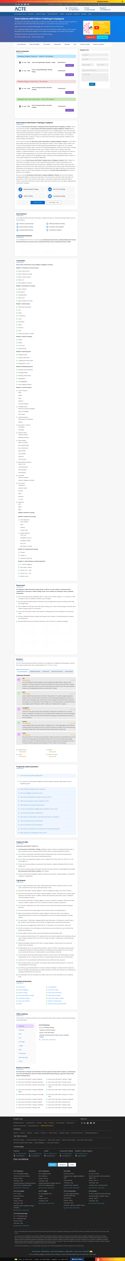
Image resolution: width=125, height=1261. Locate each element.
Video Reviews (53, 665)
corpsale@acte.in (65, 1156)
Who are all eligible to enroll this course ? (31, 793)
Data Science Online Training (84, 1140)
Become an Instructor (76, 1133)
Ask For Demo (77, 1259)
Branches (84, 14)
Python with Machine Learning (26, 995)
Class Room (91, 37)
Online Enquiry (73, 8)
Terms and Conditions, (57, 1251)
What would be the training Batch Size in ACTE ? (33, 833)
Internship (51, 1123)
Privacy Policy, (36, 1251)
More (89, 14)
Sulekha (50, 749)
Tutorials (39, 1123)
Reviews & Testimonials (19, 1125)
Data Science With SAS (24, 1001)
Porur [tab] (20, 1038)
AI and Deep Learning (23, 998)
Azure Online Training (52, 1142)
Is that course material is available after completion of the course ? (39, 809)
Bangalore (103, 8)
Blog (45, 1123)
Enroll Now (37, 202)
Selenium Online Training (68, 1140)
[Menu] (1, 13)
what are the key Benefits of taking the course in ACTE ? (36, 797)
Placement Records (102, 1)
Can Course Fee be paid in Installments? (31, 775)
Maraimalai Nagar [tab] (23, 1057)
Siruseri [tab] (20, 1061)
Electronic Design (22, 992)
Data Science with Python (54, 992)
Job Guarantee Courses (20, 14)
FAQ (75, 44)
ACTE (47, 665)
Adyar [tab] (20, 1049)
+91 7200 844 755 (35, 1153)
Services (22, 1133)
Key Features (21, 44)
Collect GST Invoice (47, 1126)
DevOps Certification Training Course (35, 1140)
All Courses (31, 14)
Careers (36, 1133)
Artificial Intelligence (23, 990)
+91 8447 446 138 (81, 1153)
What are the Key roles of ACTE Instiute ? (31, 821)
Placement (57, 44)
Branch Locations (98, 44)
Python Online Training (54, 1140)
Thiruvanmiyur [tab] (22, 1053)
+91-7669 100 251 (50, 1153)
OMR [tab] (20, 1034)
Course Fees (69, 65)
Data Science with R (53, 990)
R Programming (52, 987)
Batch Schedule (34, 44)
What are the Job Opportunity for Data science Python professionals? (39, 829)
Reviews (62, 14)
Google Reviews (22, 749)
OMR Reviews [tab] (45, 671)
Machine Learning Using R (55, 1001)
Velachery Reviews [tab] (22, 671)
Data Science (21, 987)
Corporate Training (40, 14)
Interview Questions (18, 1123)
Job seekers (69, 14)
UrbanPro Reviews (53, 754)
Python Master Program (54, 995)
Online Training (102, 37)
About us (15, 1133)
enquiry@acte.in (49, 1156)
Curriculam (46, 44)
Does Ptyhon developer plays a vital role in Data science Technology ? (39, 817)
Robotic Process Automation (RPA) (57, 1003)
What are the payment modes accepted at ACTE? (34, 801)
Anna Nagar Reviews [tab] (57, 671)
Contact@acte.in (19, 1156)
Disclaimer (86, 1251)
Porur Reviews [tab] (69, 671)
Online (72, 1164)
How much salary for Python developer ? (31, 825)
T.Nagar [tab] (21, 1045)
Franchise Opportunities (91, 1133)
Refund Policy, (45, 1251)
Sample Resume (30, 1123)
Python (20, 1003)
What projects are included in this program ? (32, 805)
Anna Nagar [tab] (22, 1041)
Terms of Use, (78, 1251)
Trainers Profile (84, 44)
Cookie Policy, (69, 1251)
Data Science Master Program (56, 998)
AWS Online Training (18, 1140)
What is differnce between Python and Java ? (33, 789)
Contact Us (43, 1133)
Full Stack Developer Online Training (22, 1142)
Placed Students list (52, 14)
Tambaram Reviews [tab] (35, 671)
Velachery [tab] (21, 1026)
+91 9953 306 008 (20, 1153)
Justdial (20, 754)
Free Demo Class (54, 202)
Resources (76, 14)
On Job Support (60, 1123)
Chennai (86, 8)
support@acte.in (80, 1156)
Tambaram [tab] (21, 1030)
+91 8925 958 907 (66, 1153)
